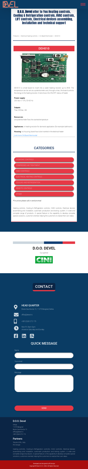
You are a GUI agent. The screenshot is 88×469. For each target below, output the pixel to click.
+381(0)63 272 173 (29, 321)
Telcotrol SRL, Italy (19, 442)
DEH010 (57, 36)
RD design (52, 463)
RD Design (16, 445)
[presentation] (44, 399)
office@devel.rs (27, 315)
